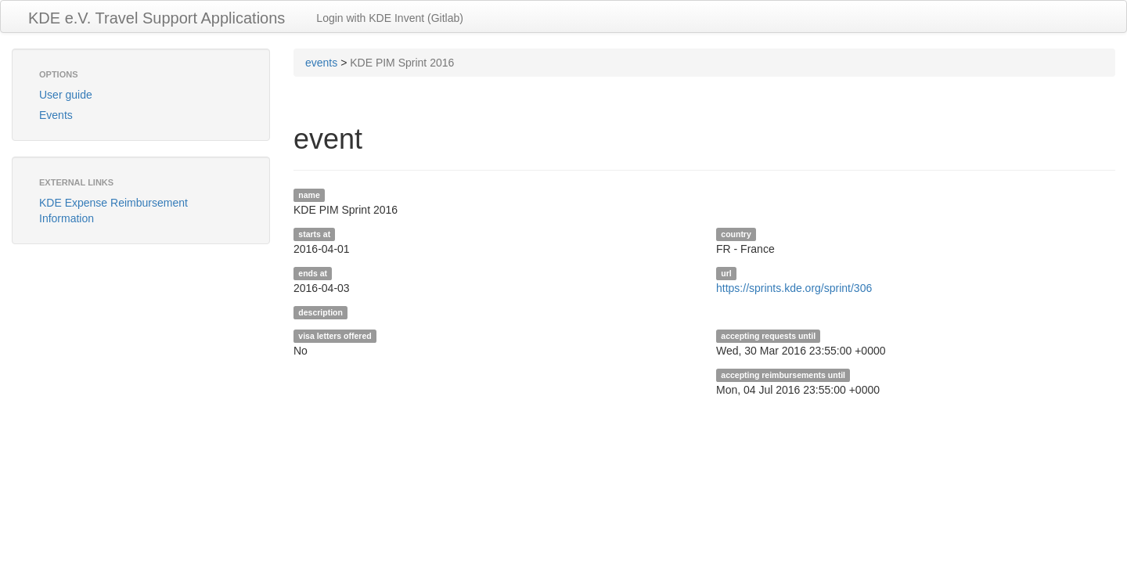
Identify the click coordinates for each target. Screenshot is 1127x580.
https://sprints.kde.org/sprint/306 (794, 288)
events (321, 62)
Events (56, 115)
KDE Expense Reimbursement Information (113, 210)
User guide (65, 94)
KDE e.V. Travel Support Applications (156, 18)
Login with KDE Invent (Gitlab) (389, 18)
